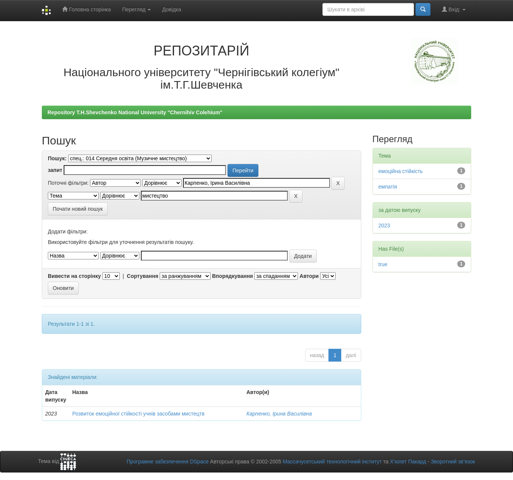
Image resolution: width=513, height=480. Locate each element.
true (383, 264)
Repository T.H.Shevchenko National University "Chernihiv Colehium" (134, 112)
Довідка (171, 9)
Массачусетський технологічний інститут (332, 462)
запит (55, 170)
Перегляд (136, 9)
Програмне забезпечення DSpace (168, 462)
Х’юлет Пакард (408, 462)
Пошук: (57, 158)
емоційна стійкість (401, 171)
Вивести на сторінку (74, 276)
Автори (309, 276)
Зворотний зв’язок (453, 462)
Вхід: (454, 9)
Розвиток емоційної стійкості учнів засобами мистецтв (138, 414)
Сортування (142, 276)
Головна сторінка (86, 9)
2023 (384, 225)
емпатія (388, 187)
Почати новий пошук (78, 209)
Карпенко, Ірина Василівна (279, 414)
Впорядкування (232, 276)
